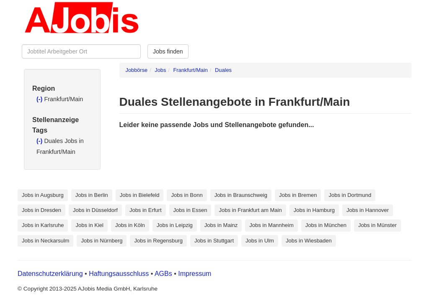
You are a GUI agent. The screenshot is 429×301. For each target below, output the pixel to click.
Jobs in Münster (377, 225)
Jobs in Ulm (260, 240)
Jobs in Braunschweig (240, 195)
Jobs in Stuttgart (214, 240)
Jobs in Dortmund (349, 195)
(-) (40, 99)
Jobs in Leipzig (175, 225)
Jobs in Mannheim (271, 225)
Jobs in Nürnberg (101, 240)
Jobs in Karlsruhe (43, 225)
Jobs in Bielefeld (140, 195)
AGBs (163, 273)
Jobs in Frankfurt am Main (250, 210)
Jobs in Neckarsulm (45, 240)
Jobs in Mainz (221, 225)
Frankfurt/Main (190, 70)
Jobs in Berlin (91, 195)
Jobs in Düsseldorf (95, 210)
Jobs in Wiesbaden (309, 240)
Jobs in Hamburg (314, 210)
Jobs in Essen (190, 210)
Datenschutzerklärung (51, 273)
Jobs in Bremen (298, 195)
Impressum (194, 273)
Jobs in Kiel (89, 225)
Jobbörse (137, 70)
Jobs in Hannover (367, 210)
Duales (223, 70)
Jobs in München (325, 225)
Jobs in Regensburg (158, 240)
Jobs (160, 70)
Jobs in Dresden (41, 210)
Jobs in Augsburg (43, 195)
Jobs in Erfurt (145, 210)
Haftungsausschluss (119, 273)
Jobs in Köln (130, 225)
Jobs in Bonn (186, 195)
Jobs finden (168, 51)
